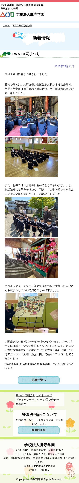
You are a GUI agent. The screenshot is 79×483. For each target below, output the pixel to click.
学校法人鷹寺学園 (30, 14)
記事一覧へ (39, 379)
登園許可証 (39, 430)
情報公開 (30, 395)
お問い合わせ (51, 399)
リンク (20, 395)
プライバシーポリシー (29, 399)
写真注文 (21, 403)
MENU (75, 15)
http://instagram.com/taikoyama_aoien (27, 363)
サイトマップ (44, 395)
